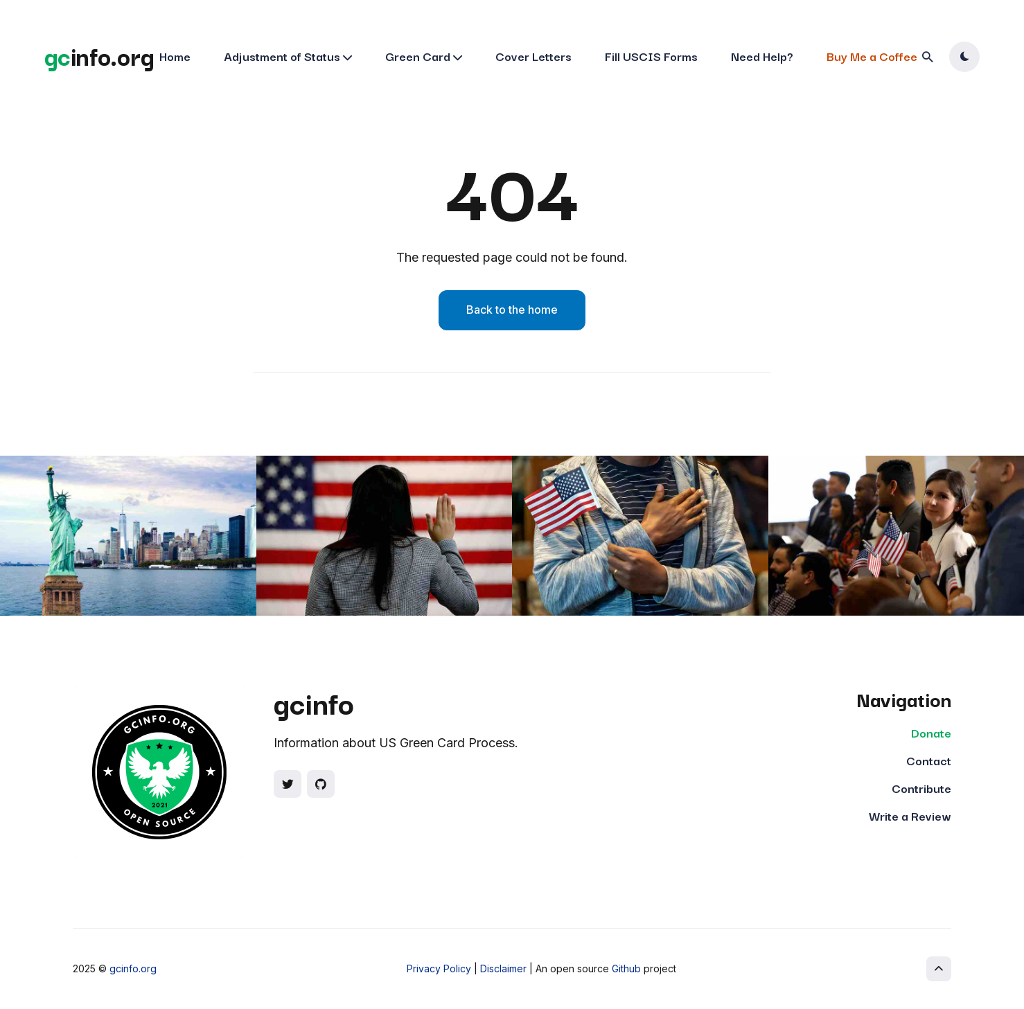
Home (175, 55)
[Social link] (287, 784)
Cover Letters (533, 55)
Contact (928, 760)
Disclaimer (503, 968)
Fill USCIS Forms (651, 55)
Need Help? (762, 55)
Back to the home (512, 309)
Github (626, 968)
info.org (99, 55)
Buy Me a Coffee (872, 55)
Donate (931, 732)
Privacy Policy (439, 968)
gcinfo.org (133, 968)
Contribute (921, 787)
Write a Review (910, 815)
